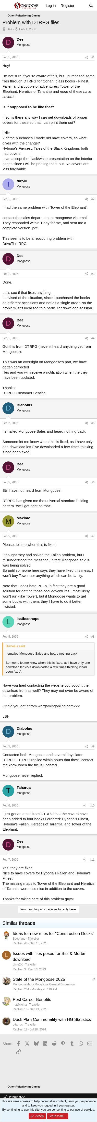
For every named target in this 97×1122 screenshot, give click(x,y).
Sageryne (19, 938)
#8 (93, 636)
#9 (93, 746)
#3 (93, 274)
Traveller (33, 938)
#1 (93, 57)
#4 (93, 338)
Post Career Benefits (32, 999)
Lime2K (18, 964)
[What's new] (81, 5)
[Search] (91, 5)
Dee (9, 29)
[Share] (86, 57)
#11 (92, 859)
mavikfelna (20, 1004)
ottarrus (18, 1024)
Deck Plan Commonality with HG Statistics (52, 1019)
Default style (14, 1097)
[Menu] (6, 6)
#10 (92, 805)
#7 (93, 536)
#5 (93, 423)
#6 (93, 482)
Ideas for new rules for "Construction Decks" (53, 933)
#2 (93, 199)
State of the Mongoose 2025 (39, 979)
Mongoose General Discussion (54, 984)
